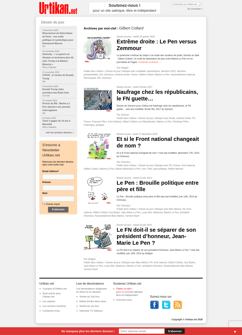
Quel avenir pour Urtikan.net (52, 295)
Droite (172, 118)
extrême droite (122, 74)
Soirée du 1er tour (89, 306)
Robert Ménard (175, 169)
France (134, 74)
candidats (141, 71)
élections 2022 (168, 71)
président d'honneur (152, 266)
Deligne (125, 67)
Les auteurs (49, 301)
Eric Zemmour (106, 74)
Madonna (158, 212)
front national (114, 121)
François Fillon (99, 121)
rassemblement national (183, 74)
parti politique (160, 169)
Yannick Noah (132, 216)
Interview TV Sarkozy (91, 310)
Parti (149, 169)
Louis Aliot (147, 212)
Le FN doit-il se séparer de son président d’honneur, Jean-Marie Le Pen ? (156, 236)
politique (100, 125)
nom (144, 169)
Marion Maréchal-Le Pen (128, 169)
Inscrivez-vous (124, 299)
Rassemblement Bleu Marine (109, 216)
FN (193, 118)
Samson (125, 114)
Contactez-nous (51, 310)
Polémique (89, 125)
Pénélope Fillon (180, 121)
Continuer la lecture (149, 62)
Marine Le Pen (162, 74)
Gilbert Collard (146, 74)
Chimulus (125, 162)
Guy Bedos (114, 212)
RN (98, 78)
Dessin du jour (124, 36)
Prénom (46, 182)
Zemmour (106, 78)
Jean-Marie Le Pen (130, 212)
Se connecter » (195, 9)
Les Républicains (146, 121)
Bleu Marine (175, 209)
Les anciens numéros (54, 306)
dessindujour (153, 71)
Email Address (50, 171)
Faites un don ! (124, 288)
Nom (44, 193)
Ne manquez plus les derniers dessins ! (88, 331)
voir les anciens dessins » (60, 132)
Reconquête (90, 78)
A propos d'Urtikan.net (55, 288)
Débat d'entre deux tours (92, 301)
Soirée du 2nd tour (89, 296)
